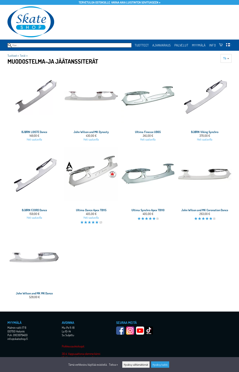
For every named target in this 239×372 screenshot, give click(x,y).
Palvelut (181, 45)
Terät (23, 55)
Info (212, 45)
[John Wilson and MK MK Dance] (34, 266)
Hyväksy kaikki (160, 364)
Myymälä (199, 45)
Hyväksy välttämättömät (136, 364)
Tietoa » (113, 364)
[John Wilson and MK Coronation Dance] (205, 187)
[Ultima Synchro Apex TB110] (148, 187)
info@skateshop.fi (17, 339)
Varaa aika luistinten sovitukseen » (135, 2)
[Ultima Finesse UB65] (148, 106)
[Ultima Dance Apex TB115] (91, 187)
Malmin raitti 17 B (16, 327)
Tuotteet (142, 45)
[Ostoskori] (221, 45)
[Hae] (69, 45)
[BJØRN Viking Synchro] (205, 106)
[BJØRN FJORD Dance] (34, 187)
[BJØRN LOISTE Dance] (34, 106)
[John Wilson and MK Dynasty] (91, 106)
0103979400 (20, 335)
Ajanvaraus (161, 45)
